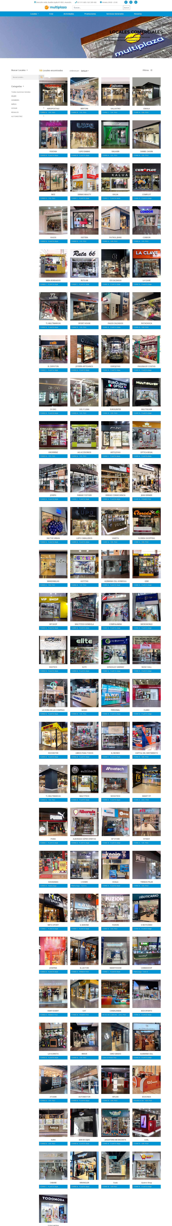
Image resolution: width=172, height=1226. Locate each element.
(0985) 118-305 (130, 1196)
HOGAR (14, 108)
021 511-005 (81, 2)
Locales (87, 1197)
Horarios (140, 14)
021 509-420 (92, 2)
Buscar (126, 8)
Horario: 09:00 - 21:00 (108, 2)
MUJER (13, 96)
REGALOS (15, 112)
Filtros (147, 70)
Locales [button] (33, 14)
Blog (107, 1197)
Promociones (92, 14)
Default (96, 71)
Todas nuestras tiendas (20, 92)
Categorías (16, 86)
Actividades (69, 14)
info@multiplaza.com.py (130, 1199)
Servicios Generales (117, 14)
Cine (51, 14)
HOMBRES (15, 100)
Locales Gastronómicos (115, 37)
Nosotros (77, 1197)
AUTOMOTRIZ (16, 116)
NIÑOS (13, 104)
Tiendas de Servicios (140, 37)
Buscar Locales (18, 70)
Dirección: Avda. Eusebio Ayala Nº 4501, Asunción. (53, 2)
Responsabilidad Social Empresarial (121, 40)
